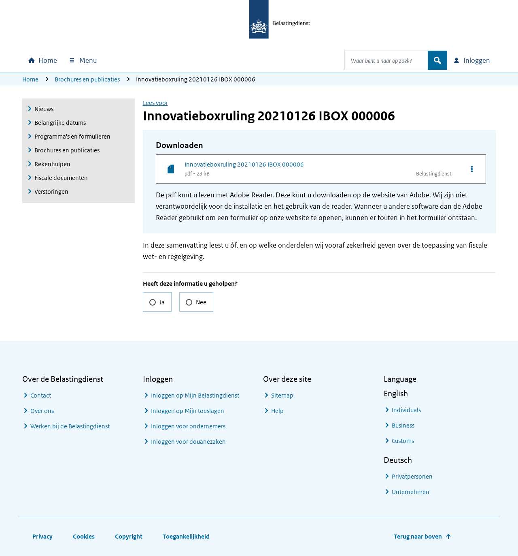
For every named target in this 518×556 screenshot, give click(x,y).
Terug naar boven (418, 536)
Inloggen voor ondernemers (188, 426)
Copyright (128, 536)
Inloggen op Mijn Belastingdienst (195, 395)
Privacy (42, 536)
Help (277, 411)
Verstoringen (51, 191)
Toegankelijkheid (186, 536)
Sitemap (282, 395)
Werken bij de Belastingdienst (70, 426)
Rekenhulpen (52, 164)
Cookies (84, 536)
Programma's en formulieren (72, 136)
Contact (40, 395)
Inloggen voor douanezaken (188, 441)
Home (30, 79)
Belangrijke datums (60, 122)
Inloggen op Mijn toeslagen (187, 411)
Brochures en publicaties (87, 79)
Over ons (42, 411)
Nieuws (43, 109)
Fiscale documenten (61, 178)
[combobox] (377, 60)
